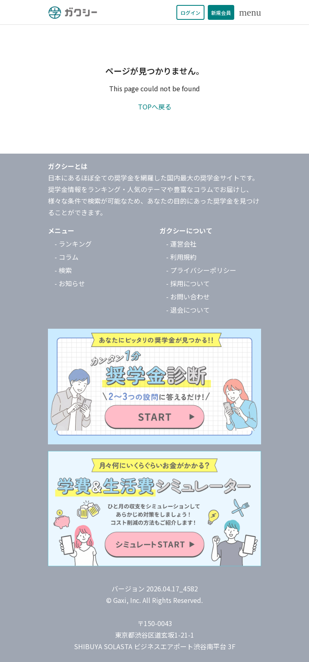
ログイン (190, 12)
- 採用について (188, 283)
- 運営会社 (181, 244)
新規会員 (221, 12)
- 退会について (188, 310)
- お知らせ (70, 283)
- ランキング (73, 244)
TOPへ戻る (154, 107)
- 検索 (63, 270)
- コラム (66, 257)
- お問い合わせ (188, 296)
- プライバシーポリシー (201, 270)
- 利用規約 (181, 257)
